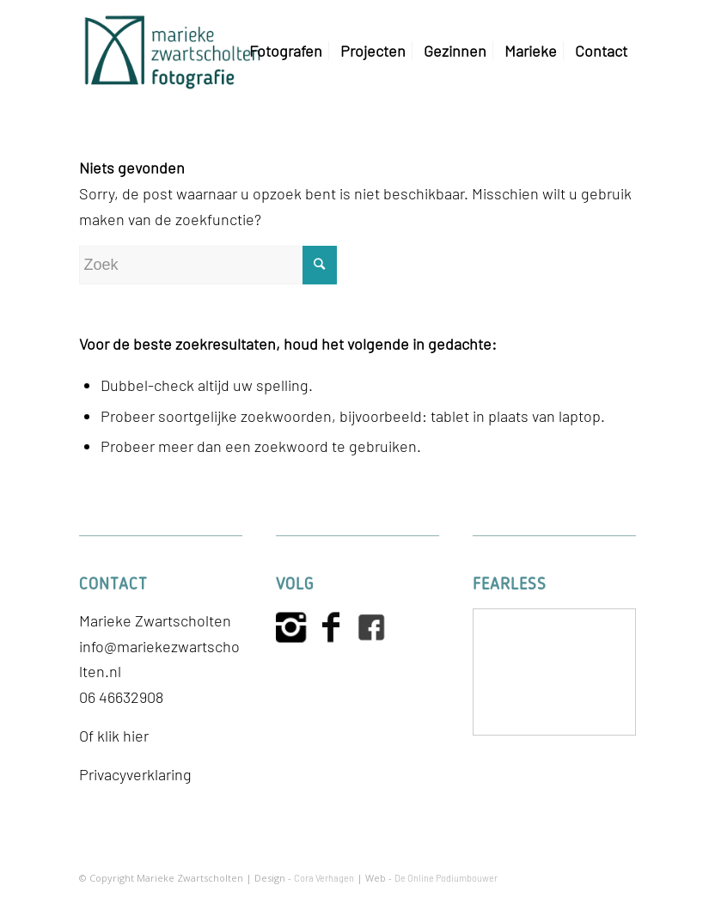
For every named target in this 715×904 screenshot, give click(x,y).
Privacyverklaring (135, 774)
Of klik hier (114, 735)
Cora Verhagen (324, 877)
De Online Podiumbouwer (446, 877)
